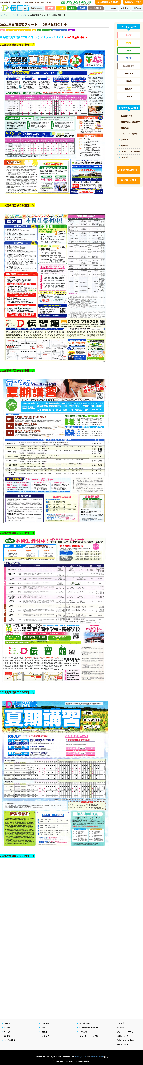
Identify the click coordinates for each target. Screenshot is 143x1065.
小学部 (61, 8)
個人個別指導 (95, 8)
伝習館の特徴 (36, 8)
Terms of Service (96, 1056)
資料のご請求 (129, 180)
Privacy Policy (80, 1056)
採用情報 (125, 145)
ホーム (23, 8)
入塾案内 (137, 8)
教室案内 (124, 8)
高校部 (82, 8)
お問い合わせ (126, 157)
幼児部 (50, 8)
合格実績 (125, 127)
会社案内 (125, 139)
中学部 (71, 8)
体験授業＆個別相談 (129, 169)
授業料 (129, 81)
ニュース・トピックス (130, 133)
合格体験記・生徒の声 (130, 121)
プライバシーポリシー (130, 151)
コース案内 (111, 8)
